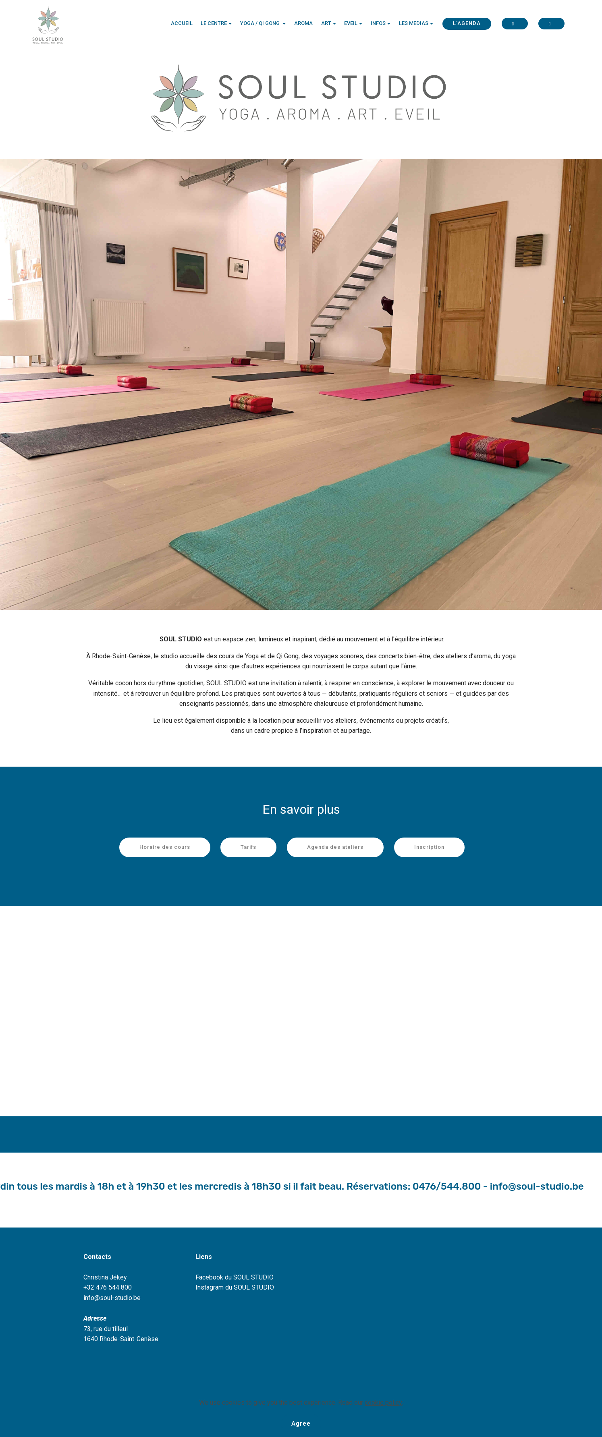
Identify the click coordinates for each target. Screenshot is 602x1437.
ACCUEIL (182, 24)
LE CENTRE (214, 24)
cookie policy (383, 1402)
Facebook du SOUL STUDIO (234, 1277)
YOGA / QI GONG (260, 24)
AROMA (303, 24)
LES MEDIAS (413, 24)
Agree (301, 1423)
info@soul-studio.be (112, 1298)
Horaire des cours (164, 847)
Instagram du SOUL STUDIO (234, 1287)
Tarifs (248, 847)
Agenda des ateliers (335, 847)
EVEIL (350, 24)
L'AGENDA (467, 24)
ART (326, 24)
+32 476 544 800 (107, 1287)
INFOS (378, 24)
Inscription (429, 847)
